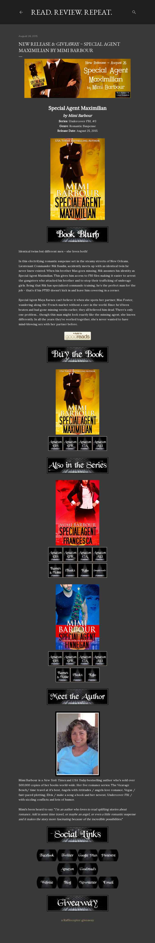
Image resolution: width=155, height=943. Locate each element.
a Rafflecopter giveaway (77, 920)
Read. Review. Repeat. (71, 12)
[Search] (134, 11)
